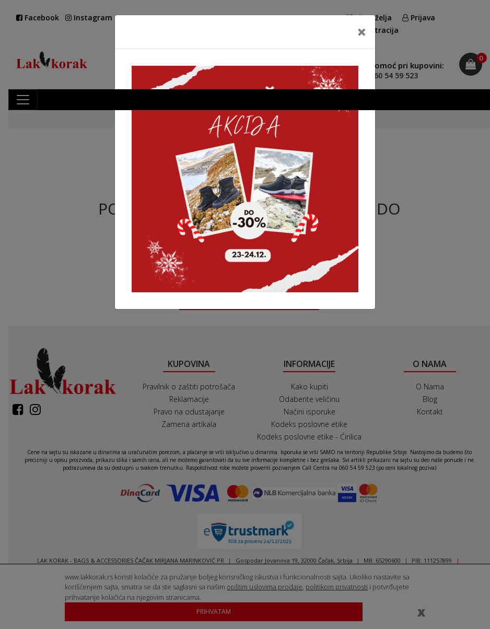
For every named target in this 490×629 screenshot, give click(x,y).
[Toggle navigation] (23, 99)
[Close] (361, 32)
